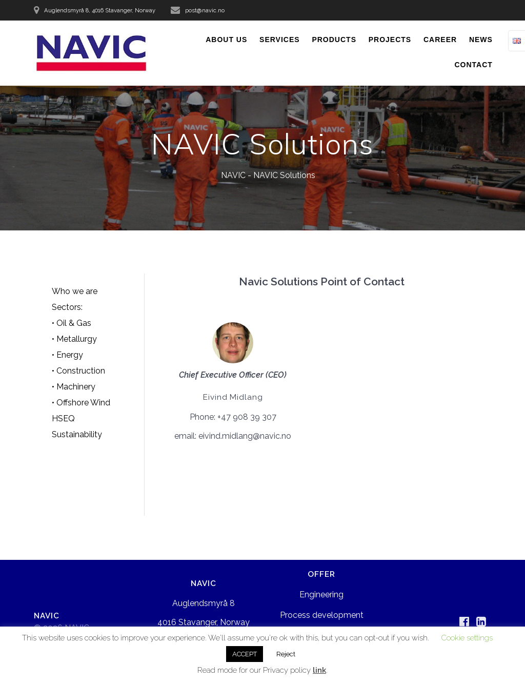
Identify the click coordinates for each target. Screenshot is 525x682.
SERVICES (279, 39)
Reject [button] (285, 654)
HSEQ (63, 418)
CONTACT (474, 65)
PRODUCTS (334, 39)
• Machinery (73, 387)
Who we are (74, 291)
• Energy (67, 355)
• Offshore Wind (81, 402)
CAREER (440, 39)
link (319, 670)
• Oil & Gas (71, 323)
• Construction (78, 371)
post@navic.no (205, 10)
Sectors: (67, 307)
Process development (322, 615)
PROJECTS (390, 39)
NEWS (481, 39)
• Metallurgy (74, 339)
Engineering (321, 594)
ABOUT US (226, 39)
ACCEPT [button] (244, 654)
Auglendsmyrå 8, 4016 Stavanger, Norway (99, 10)
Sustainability (77, 434)
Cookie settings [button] (467, 637)
